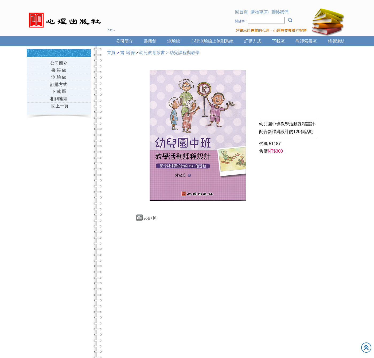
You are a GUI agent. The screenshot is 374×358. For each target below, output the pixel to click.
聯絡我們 (280, 12)
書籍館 (150, 41)
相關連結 (336, 41)
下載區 (278, 41)
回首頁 (241, 12)
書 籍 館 (59, 70)
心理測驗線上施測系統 (212, 41)
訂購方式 (252, 41)
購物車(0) (260, 12)
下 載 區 (59, 91)
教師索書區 (306, 41)
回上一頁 (59, 106)
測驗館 (173, 41)
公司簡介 (124, 41)
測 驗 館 (59, 77)
